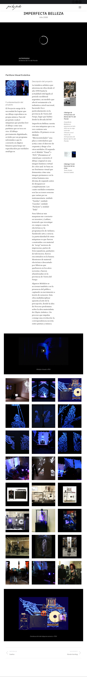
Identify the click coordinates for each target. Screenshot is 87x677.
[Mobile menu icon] (79, 7)
